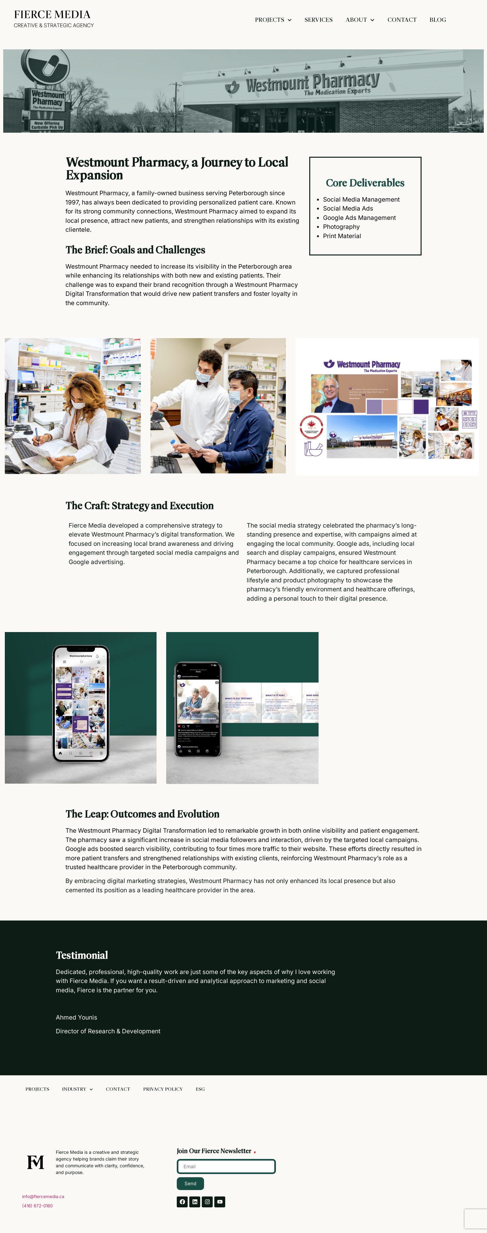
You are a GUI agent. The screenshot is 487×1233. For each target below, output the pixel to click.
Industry (77, 1090)
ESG (200, 1089)
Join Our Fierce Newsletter (214, 1151)
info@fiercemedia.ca (43, 1196)
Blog (438, 20)
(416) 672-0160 (37, 1205)
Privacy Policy (163, 1089)
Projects (273, 20)
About (360, 20)
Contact (402, 20)
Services (318, 20)
